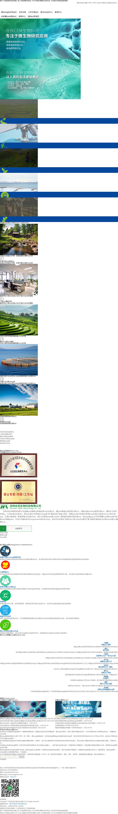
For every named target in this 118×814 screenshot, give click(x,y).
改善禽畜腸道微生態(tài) (8, 416)
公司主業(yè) (33, 12)
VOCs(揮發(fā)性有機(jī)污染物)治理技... (13, 754)
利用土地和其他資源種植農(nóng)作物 (13, 336)
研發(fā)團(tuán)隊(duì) (8, 587)
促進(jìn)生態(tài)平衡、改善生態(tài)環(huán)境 (16, 263)
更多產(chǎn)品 (5, 443)
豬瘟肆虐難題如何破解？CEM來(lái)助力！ (69, 728)
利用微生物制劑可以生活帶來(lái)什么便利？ (70, 719)
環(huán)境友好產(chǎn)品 (9, 631)
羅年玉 (106, 671)
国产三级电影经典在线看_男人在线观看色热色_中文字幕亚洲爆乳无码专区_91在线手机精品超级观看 (34, 810)
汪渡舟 (106, 654)
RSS (90, 3)
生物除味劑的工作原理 (63, 725)
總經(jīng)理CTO (106, 661)
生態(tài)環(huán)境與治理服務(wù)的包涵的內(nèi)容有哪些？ (76, 723)
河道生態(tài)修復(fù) (7, 261)
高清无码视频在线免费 (69, 813)
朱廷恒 (106, 665)
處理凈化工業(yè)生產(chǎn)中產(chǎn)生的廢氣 (16, 296)
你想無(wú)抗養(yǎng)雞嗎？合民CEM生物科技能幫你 (18, 745)
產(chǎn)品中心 (46, 12)
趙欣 (106, 648)
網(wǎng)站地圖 (82, 3)
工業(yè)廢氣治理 (6, 301)
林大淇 (106, 660)
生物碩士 (106, 678)
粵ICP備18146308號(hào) (18, 804)
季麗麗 (106, 676)
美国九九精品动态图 (7, 813)
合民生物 (22, 12)
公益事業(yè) (4, 572)
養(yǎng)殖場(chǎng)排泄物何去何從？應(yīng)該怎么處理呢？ (21, 750)
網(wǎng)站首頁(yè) (9, 12)
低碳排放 (3, 601)
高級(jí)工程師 (106, 645)
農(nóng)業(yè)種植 (6, 341)
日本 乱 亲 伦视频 (20, 813)
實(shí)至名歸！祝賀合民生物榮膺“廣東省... (14, 723)
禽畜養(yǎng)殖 (5, 422)
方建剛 (106, 643)
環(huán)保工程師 (106, 684)
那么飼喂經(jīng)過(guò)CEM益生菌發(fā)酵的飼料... (17, 741)
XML (94, 3)
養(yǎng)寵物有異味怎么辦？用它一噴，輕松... (16, 736)
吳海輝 (106, 688)
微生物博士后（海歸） (106, 667)
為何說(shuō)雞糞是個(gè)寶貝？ (11, 731)
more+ (15, 700)
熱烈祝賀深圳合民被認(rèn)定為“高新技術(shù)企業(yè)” (19, 728)
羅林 (106, 682)
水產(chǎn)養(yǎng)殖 (7, 381)
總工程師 (106, 650)
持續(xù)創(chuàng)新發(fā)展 (10, 557)
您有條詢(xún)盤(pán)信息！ (107, 3)
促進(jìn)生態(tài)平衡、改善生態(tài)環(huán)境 (16, 256)
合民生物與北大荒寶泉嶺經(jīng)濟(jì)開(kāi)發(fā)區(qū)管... (20, 725)
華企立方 (13, 777)
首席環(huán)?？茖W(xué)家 (106, 656)
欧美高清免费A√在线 (33, 813)
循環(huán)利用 (5, 616)
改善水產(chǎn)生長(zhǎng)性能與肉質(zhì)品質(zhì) (18, 376)
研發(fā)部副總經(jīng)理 (106, 689)
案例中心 (58, 12)
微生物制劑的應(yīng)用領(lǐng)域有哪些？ (69, 721)
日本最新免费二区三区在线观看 (51, 813)
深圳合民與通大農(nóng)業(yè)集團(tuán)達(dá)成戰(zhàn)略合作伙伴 (23, 721)
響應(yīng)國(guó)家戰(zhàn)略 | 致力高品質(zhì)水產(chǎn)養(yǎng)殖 (24, 719)
